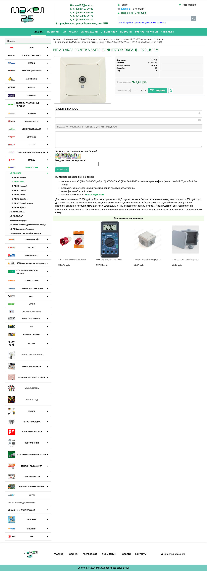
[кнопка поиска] (193, 18)
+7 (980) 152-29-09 (83, 9)
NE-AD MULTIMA (17, 212)
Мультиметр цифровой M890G (109, 260)
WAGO (21, 304)
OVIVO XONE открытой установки (25, 233)
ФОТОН (21, 495)
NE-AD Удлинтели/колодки (22, 229)
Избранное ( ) (134, 13)
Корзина (125, 8)
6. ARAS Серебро (20, 199)
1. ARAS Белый (19, 177)
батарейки (128, 22)
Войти (125, 4)
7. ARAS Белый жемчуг (22, 203)
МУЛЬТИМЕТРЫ (23, 388)
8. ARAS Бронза (19, 207)
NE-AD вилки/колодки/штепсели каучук (28, 225)
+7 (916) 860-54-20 (83, 19)
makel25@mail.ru (83, 5)
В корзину (157, 90)
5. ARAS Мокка (18, 195)
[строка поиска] (154, 18)
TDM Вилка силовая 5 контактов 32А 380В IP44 (79, 260)
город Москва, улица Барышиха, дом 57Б (83, 23)
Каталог (11, 41)
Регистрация (189, 4)
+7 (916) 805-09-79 (83, 16)
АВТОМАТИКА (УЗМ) (24, 311)
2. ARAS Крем (18, 182)
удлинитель (150, 22)
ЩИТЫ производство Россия (21, 503)
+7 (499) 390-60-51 (83, 12)
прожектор (139, 22)
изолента (161, 22)
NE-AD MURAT (16, 216)
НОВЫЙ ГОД (23, 399)
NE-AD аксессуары (18, 220)
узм (120, 22)
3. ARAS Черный (19, 186)
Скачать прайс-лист (173, 554)
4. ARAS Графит (19, 190)
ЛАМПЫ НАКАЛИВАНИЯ (25, 355)
